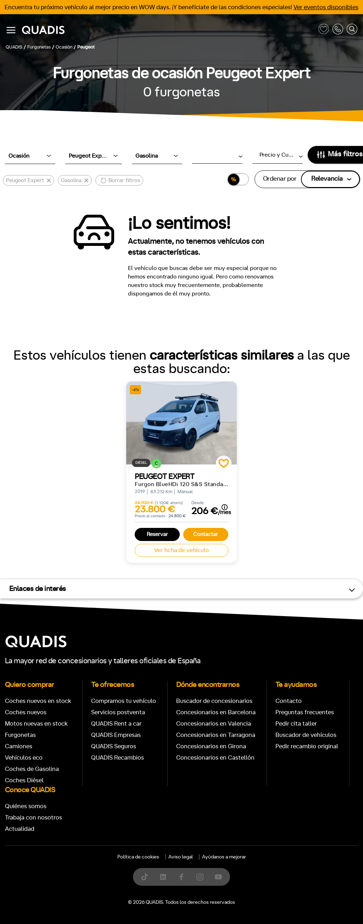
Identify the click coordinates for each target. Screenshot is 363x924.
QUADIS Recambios (117, 758)
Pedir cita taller (296, 724)
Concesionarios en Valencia (213, 724)
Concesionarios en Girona (211, 746)
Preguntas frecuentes (304, 712)
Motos (176, 865)
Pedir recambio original (306, 746)
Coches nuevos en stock (38, 701)
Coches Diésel (24, 780)
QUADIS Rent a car (116, 724)
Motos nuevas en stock (36, 724)
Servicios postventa (118, 712)
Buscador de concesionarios (214, 701)
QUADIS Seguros (113, 746)
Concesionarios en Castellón (215, 758)
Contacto (288, 701)
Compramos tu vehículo (123, 701)
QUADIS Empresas (116, 735)
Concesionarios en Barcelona (216, 712)
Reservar (157, 534)
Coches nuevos (25, 712)
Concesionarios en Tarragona (215, 735)
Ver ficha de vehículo (181, 550)
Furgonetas (20, 735)
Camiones (18, 746)
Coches (130, 865)
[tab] (130, 865)
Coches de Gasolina (32, 769)
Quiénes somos (25, 806)
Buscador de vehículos (305, 735)
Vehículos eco (24, 758)
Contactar (205, 534)
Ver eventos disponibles (326, 7)
